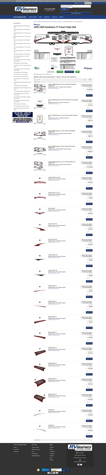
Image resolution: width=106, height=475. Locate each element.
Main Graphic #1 (52, 283)
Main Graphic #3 (52, 345)
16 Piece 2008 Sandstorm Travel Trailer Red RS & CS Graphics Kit (61, 159)
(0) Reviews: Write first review (53, 147)
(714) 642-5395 (80, 450)
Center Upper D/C (52, 252)
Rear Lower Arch (52, 221)
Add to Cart (89, 139)
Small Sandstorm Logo (54, 190)
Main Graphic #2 (52, 314)
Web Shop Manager (63, 473)
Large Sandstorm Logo (54, 174)
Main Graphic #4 (52, 376)
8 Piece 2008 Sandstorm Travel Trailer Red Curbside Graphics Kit (61, 144)
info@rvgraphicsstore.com (80, 455)
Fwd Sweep (51, 407)
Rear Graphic (51, 205)
